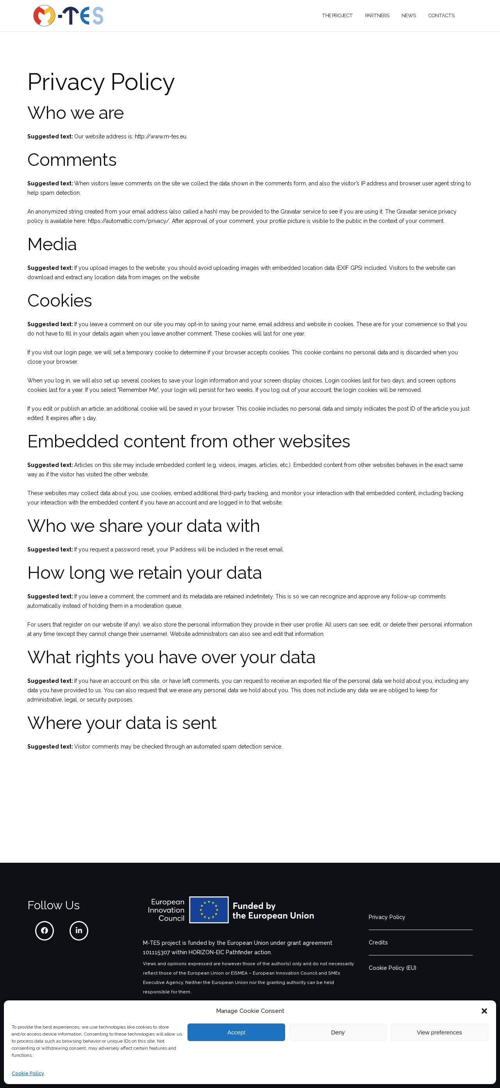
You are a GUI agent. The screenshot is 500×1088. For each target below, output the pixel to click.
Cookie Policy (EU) (392, 968)
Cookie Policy (28, 1073)
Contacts (441, 15)
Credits (378, 942)
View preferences (439, 1032)
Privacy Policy (387, 917)
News (409, 15)
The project (337, 15)
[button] (484, 1011)
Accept (236, 1032)
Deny (338, 1032)
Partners (377, 15)
